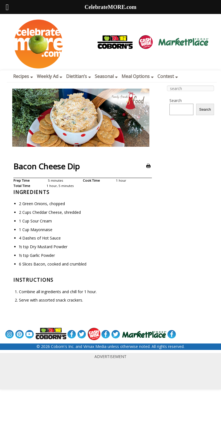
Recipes (23, 76)
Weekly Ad (49, 76)
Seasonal (106, 76)
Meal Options (138, 76)
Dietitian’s (78, 76)
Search (175, 100)
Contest (167, 76)
